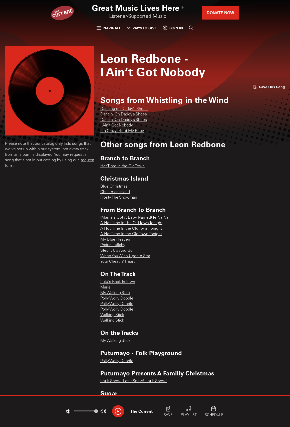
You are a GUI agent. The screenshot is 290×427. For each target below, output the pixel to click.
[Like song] (269, 87)
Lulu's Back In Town (117, 282)
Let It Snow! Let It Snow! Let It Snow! (133, 381)
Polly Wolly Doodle (116, 299)
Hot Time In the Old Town (122, 166)
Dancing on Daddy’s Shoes (124, 109)
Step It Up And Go (116, 251)
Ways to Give (142, 28)
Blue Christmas (114, 187)
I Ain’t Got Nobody (116, 125)
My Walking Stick (115, 293)
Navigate (109, 28)
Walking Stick (112, 315)
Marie (105, 288)
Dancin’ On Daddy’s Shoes (123, 114)
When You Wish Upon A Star (125, 256)
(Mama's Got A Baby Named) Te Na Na (134, 218)
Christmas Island (115, 192)
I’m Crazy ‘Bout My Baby (122, 131)
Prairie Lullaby (112, 245)
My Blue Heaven (115, 240)
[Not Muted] (68, 411)
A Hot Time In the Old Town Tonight (131, 229)
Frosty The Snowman (118, 198)
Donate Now (220, 12)
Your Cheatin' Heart (117, 262)
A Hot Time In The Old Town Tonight (131, 223)
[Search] (191, 28)
